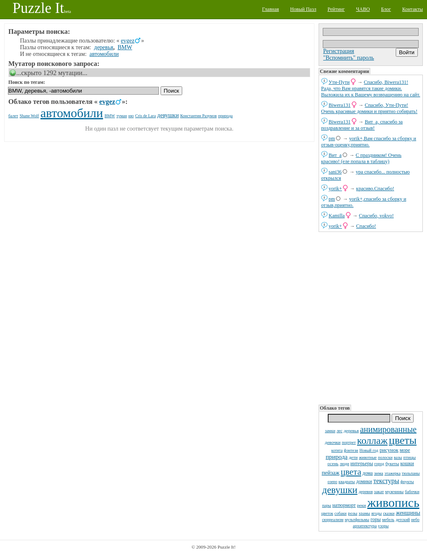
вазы (398, 457)
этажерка (392, 473)
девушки (339, 490)
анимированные (388, 429)
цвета (351, 472)
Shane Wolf (29, 115)
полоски (385, 457)
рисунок (388, 450)
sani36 (335, 172)
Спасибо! (366, 226)
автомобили (104, 54)
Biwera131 (340, 105)
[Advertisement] (371, 317)
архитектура (365, 525)
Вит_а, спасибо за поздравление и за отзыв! (362, 125)
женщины (408, 513)
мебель (388, 519)
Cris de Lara (145, 115)
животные (368, 457)
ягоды (376, 513)
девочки (333, 442)
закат (379, 491)
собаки (340, 513)
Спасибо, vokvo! (376, 216)
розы (352, 513)
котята (337, 450)
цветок (327, 513)
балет (13, 115)
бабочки (412, 491)
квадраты (347, 481)
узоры (383, 526)
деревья (351, 430)
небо (415, 519)
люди (344, 463)
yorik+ (335, 188)
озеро (332, 481)
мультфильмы (357, 519)
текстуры (386, 480)
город (379, 463)
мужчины (394, 491)
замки (330, 430)
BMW (125, 47)
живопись (393, 502)
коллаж (372, 440)
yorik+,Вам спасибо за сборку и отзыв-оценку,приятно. (368, 142)
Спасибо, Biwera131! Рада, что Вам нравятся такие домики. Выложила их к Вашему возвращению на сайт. (370, 88)
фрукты (407, 481)
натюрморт (344, 505)
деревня (366, 491)
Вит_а (335, 155)
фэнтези (351, 450)
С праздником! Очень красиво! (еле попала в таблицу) (361, 158)
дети (353, 457)
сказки (388, 513)
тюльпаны (411, 473)
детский (403, 519)
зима (378, 473)
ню (131, 115)
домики (364, 481)
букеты (392, 463)
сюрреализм (332, 519)
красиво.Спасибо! (375, 188)
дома (367, 473)
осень (333, 463)
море (404, 450)
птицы (409, 457)
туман (121, 115)
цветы (403, 440)
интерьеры (361, 463)
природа (336, 456)
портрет (349, 442)
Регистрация (338, 51)
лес (339, 430)
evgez (128, 41)
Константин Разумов (198, 115)
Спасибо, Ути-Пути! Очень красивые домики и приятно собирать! (369, 108)
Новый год (368, 450)
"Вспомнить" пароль (348, 58)
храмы (364, 513)
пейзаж (330, 473)
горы (376, 519)
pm (332, 138)
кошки (407, 463)
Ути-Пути (339, 82)
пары (326, 505)
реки (361, 505)
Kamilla (337, 216)
